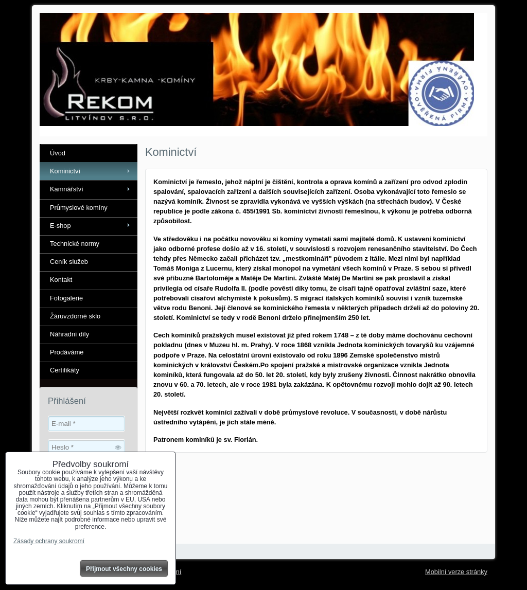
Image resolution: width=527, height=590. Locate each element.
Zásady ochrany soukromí (48, 541)
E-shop (60, 225)
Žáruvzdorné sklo (75, 316)
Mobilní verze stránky (456, 572)
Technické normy (74, 243)
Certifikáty (64, 370)
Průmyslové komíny (79, 207)
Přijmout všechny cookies (124, 569)
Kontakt (61, 279)
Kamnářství (66, 189)
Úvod (57, 153)
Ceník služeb (69, 261)
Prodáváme (66, 352)
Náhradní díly (69, 334)
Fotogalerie (66, 298)
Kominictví (65, 171)
